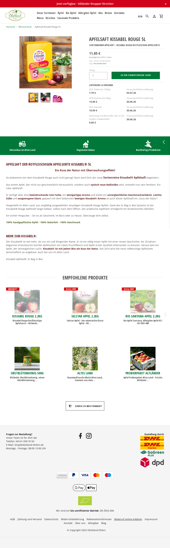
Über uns (80, 523)
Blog (103, 523)
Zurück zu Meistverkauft (85, 406)
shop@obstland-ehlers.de (29, 444)
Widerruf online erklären (128, 519)
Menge (92, 70)
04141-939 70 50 (25, 441)
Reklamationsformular (99, 519)
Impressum (151, 519)
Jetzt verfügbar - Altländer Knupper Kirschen (85, 4)
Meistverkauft (25, 26)
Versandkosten (99, 63)
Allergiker (93, 523)
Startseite (10, 26)
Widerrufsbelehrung (72, 519)
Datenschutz (51, 519)
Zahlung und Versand (29, 519)
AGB (12, 519)
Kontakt (68, 523)
